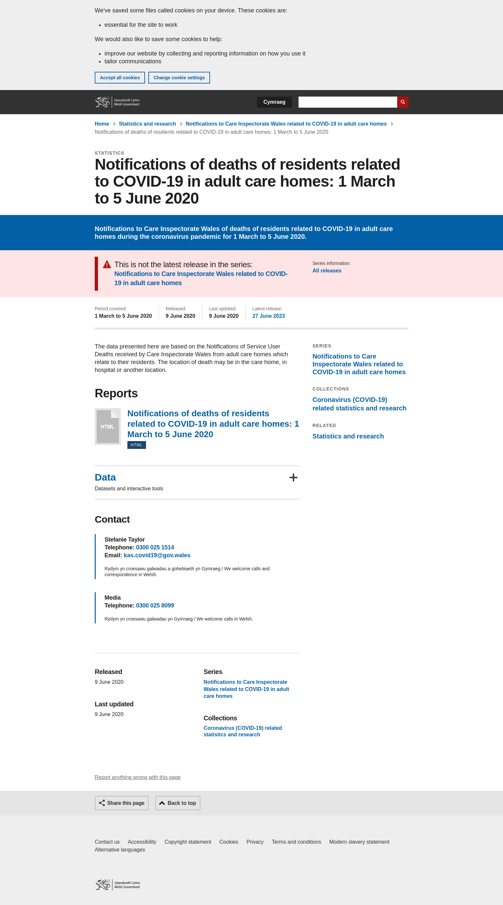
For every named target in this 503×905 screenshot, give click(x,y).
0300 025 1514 (155, 547)
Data (105, 477)
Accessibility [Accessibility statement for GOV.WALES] (142, 842)
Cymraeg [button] (274, 102)
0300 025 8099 (155, 605)
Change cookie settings (179, 77)
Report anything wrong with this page (138, 777)
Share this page (125, 803)
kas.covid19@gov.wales (157, 555)
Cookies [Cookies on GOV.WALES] (228, 842)
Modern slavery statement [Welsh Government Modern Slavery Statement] (359, 842)
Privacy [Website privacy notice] (255, 842)
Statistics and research (147, 124)
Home (102, 124)
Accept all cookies (120, 77)
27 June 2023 (268, 316)
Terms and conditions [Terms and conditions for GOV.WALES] (296, 842)
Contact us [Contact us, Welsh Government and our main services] (107, 842)
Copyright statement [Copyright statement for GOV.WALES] (188, 842)
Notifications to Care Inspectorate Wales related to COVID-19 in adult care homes (286, 124)
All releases (327, 270)
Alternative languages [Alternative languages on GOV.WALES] (120, 849)
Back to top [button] (182, 803)
